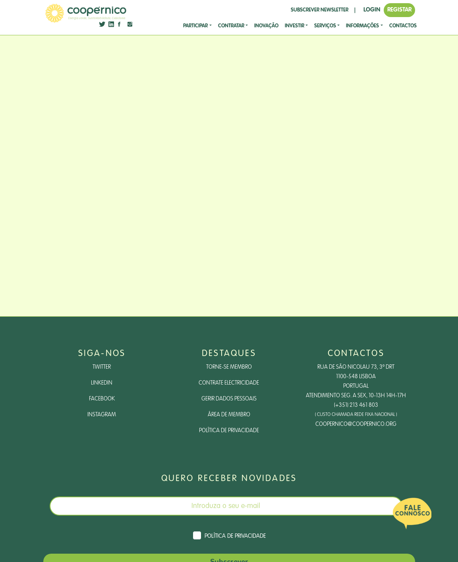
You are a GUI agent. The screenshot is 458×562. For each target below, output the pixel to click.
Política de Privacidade (229, 430)
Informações (362, 26)
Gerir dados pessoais (229, 399)
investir (294, 26)
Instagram (101, 415)
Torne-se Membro (229, 367)
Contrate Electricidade (229, 383)
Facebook (102, 399)
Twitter (102, 367)
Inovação (266, 26)
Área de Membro (229, 415)
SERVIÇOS (325, 26)
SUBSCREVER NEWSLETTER (319, 10)
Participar (195, 26)
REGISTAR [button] (399, 10)
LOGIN (371, 10)
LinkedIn (101, 383)
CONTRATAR (231, 26)
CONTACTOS (403, 26)
